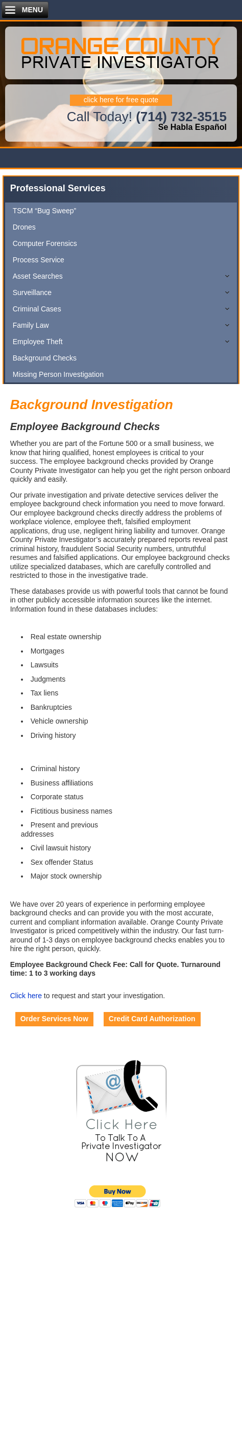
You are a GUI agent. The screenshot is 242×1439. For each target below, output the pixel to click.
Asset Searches (38, 276)
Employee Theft (38, 342)
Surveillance (32, 292)
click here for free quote (121, 100)
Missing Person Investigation (58, 374)
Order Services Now (54, 1019)
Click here (26, 996)
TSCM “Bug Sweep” (44, 211)
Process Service (38, 260)
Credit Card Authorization (152, 1019)
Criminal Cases (37, 309)
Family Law (31, 325)
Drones (24, 227)
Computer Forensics (45, 243)
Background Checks (45, 358)
